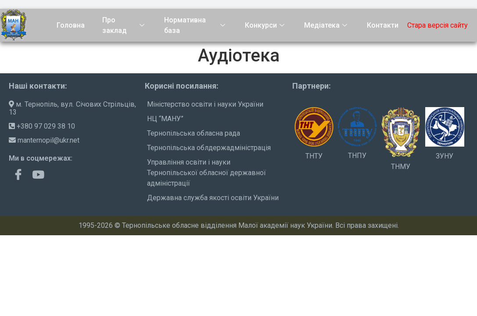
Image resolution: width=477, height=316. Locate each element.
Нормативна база (195, 25)
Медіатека (326, 25)
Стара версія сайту (437, 25)
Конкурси (266, 25)
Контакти (382, 25)
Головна (71, 25)
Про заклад (124, 25)
